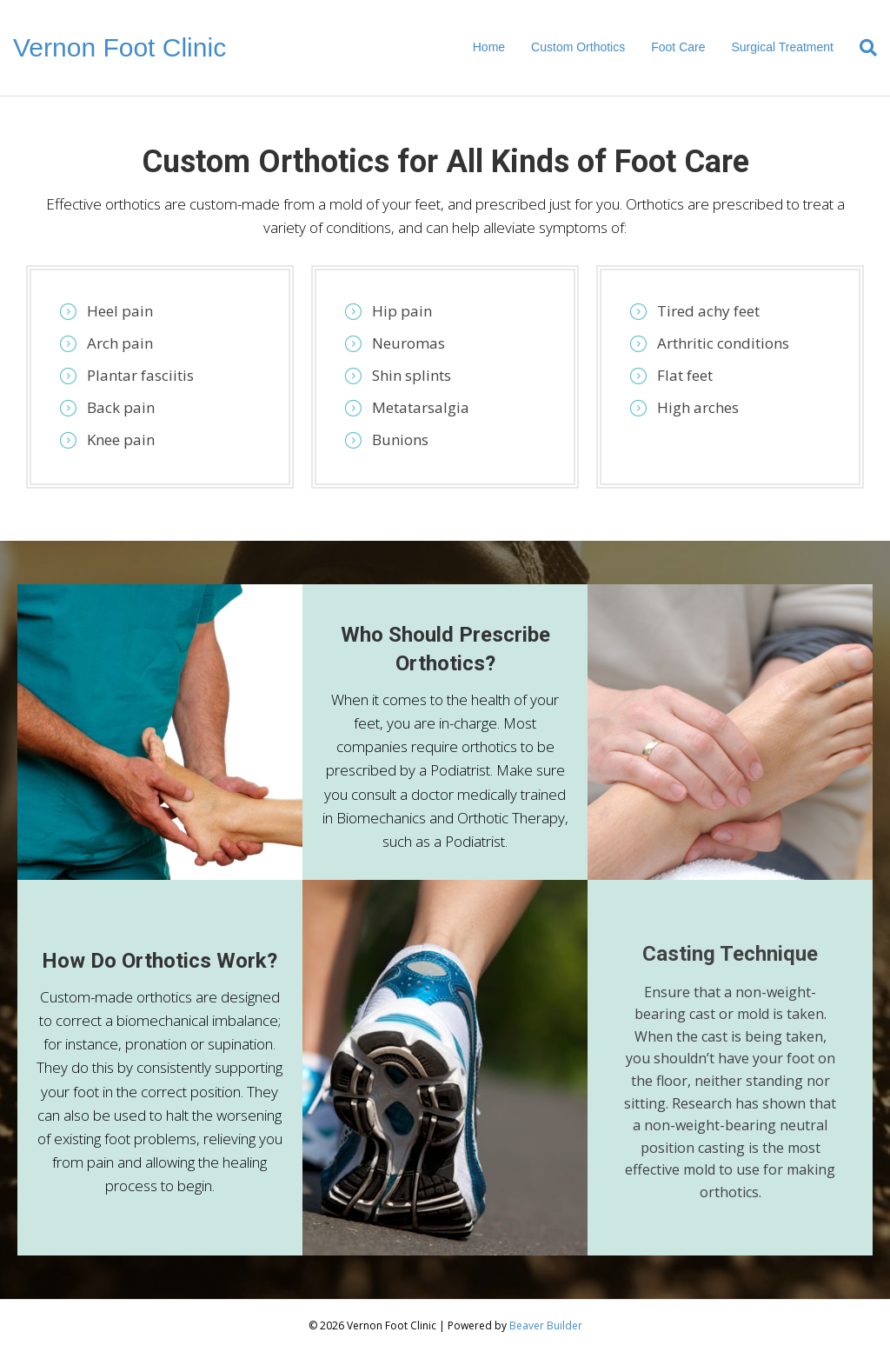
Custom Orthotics (578, 47)
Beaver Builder (545, 1325)
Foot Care (678, 47)
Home (489, 47)
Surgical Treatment (782, 47)
